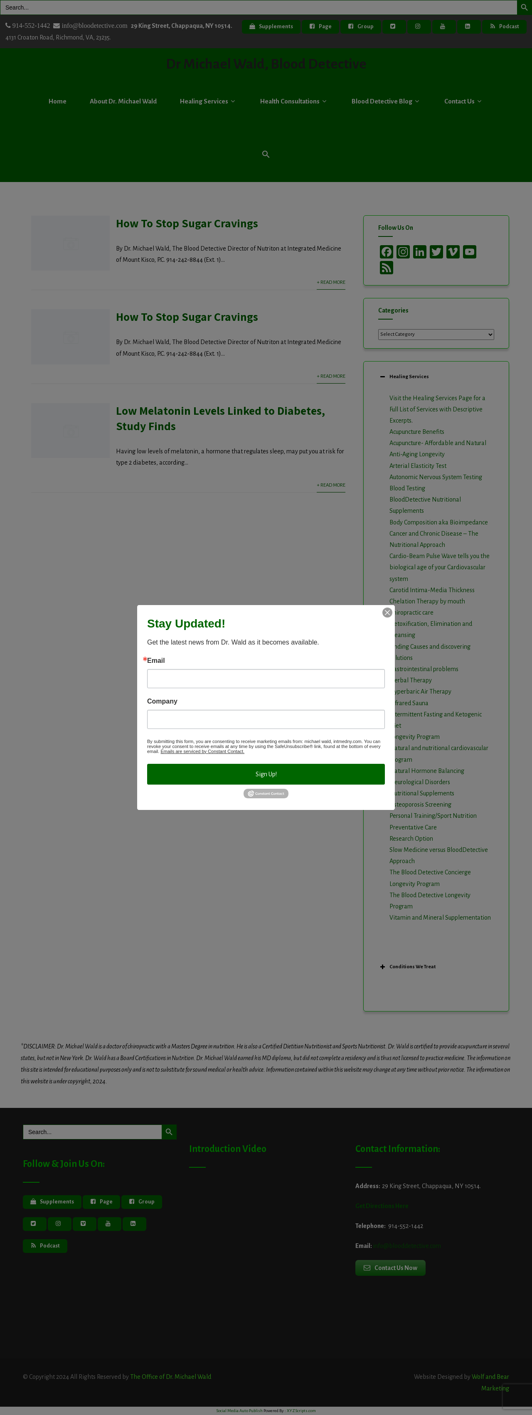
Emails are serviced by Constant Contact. (202, 751)
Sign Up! (266, 774)
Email (156, 660)
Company (162, 701)
